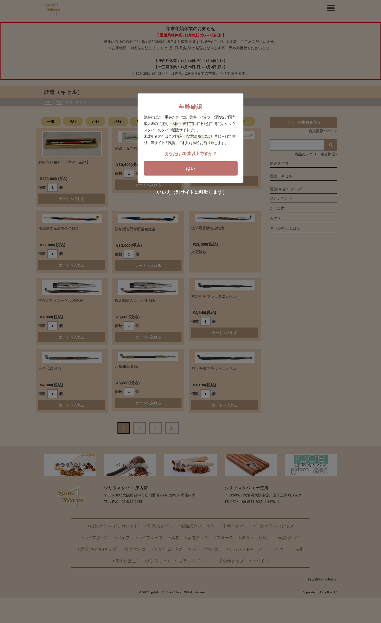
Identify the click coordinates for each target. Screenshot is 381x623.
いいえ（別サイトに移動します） (192, 192)
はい (190, 168)
